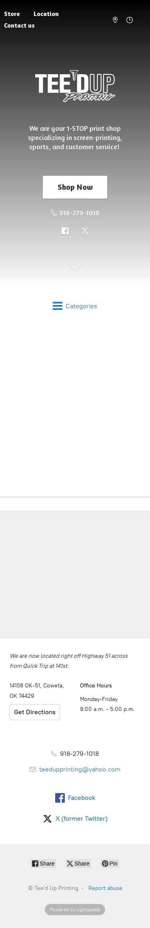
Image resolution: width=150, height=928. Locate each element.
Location (46, 14)
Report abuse (105, 888)
